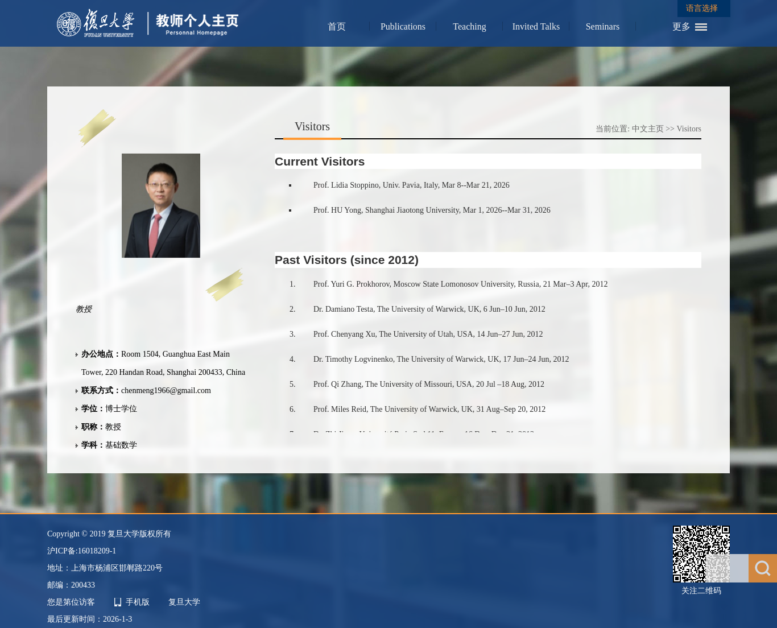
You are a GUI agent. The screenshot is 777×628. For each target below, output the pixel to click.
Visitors (689, 129)
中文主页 (648, 129)
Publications (403, 26)
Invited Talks (536, 26)
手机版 (138, 602)
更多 (681, 26)
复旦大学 (184, 602)
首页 (337, 26)
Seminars (603, 26)
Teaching (469, 26)
